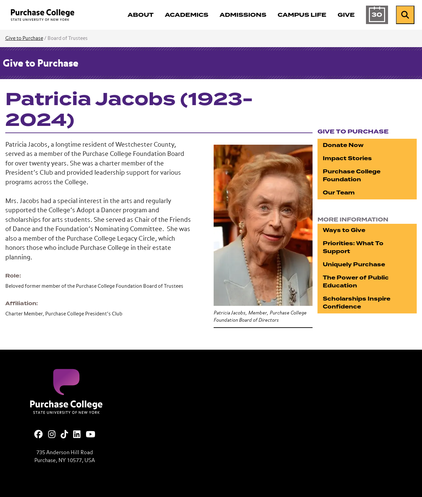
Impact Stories (347, 158)
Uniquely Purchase (354, 264)
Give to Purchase (24, 38)
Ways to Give (344, 230)
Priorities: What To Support (353, 247)
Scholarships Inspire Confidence (356, 303)
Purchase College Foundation (351, 175)
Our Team (339, 193)
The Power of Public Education (356, 282)
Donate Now (343, 145)
